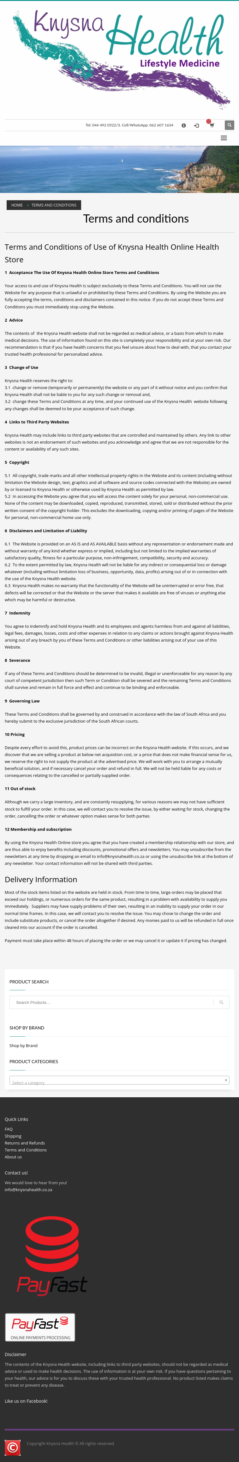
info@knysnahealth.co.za (120, 856)
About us (13, 1157)
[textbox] (119, 1082)
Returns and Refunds (25, 1143)
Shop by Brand (23, 1045)
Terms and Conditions (26, 1150)
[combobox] (119, 1080)
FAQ (9, 1129)
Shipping (13, 1136)
